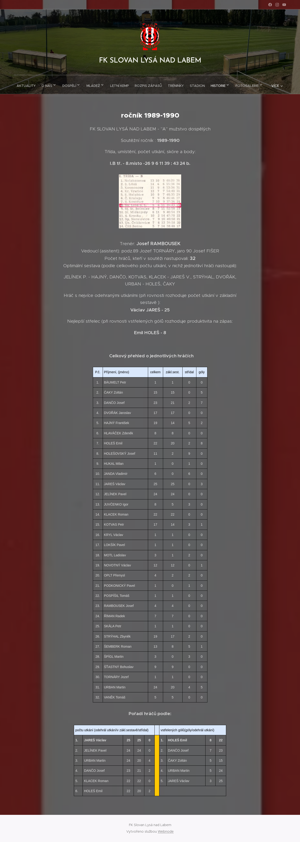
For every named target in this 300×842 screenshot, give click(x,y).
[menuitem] (34, 84)
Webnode (166, 831)
